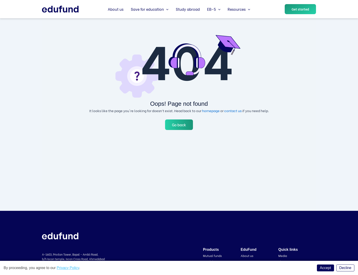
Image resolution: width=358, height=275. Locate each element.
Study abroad (188, 9)
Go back (179, 124)
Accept (325, 268)
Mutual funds (212, 255)
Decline (345, 268)
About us (116, 9)
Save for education (149, 9)
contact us (233, 110)
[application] (166, 9)
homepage (211, 110)
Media (282, 255)
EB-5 (214, 9)
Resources (239, 9)
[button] (300, 9)
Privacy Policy (68, 268)
